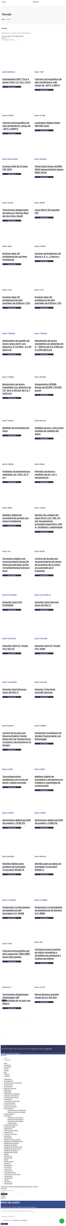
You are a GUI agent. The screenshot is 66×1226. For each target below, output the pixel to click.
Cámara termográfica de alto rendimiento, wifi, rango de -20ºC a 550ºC (48, 82)
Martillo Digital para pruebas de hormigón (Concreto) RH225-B (13, 866)
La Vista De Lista (18, 36)
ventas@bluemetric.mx (9, 1040)
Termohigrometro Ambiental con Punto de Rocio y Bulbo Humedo (15, 779)
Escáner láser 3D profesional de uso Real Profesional (14, 256)
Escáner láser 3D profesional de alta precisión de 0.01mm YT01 (48, 300)
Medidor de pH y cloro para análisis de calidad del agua (49, 430)
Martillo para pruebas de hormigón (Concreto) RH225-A (48, 866)
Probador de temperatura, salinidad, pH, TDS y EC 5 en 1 (16, 474)
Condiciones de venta (40, 1038)
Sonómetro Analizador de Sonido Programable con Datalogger (48, 736)
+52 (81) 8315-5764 (7, 1043)
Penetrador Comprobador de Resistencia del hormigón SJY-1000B (16, 910)
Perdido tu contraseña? (20, 1220)
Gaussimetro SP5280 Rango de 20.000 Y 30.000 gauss (48, 387)
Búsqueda (4, 1194)
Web (33, 1049)
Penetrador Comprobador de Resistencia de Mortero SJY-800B (48, 910)
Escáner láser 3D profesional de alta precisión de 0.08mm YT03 (16, 300)
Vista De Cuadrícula (7, 36)
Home (3, 19)
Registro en (4, 1224)
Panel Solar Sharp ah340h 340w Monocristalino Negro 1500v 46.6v (49, 169)
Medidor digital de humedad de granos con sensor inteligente (15, 518)
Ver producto (44, 1002)
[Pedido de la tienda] (10, 40)
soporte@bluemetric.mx (9, 1038)
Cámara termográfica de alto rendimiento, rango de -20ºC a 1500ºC (16, 125)
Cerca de (3, 1055)
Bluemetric (49, 1049)
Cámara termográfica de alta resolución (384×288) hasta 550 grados (16, 953)
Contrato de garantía (40, 1037)
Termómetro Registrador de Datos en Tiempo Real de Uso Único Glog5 (15, 213)
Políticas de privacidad (54, 1037)
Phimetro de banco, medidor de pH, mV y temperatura (46, 474)
